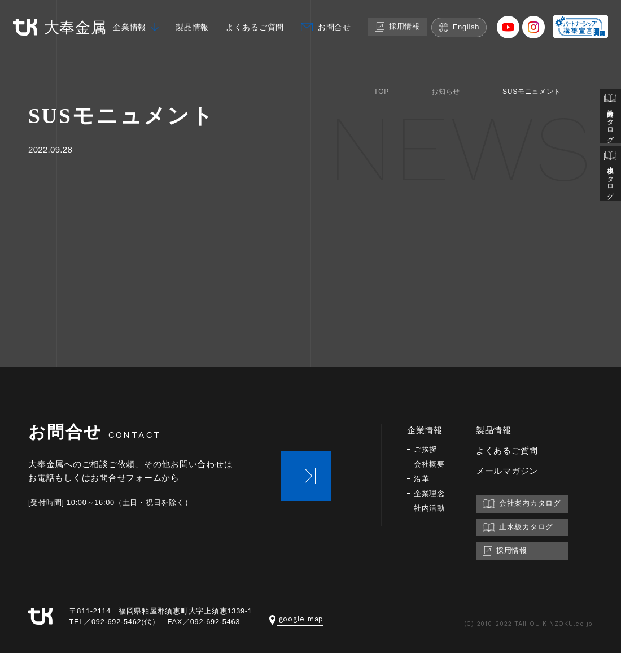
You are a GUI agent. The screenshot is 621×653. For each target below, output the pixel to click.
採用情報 (395, 45)
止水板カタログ (610, 176)
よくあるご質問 (247, 46)
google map (296, 619)
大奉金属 (61, 27)
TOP (381, 91)
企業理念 (430, 493)
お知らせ (445, 91)
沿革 (422, 478)
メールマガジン (509, 471)
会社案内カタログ (610, 117)
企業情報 (116, 46)
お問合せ (330, 46)
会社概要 (430, 464)
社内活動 (430, 508)
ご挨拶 (426, 449)
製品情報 (181, 46)
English (459, 46)
